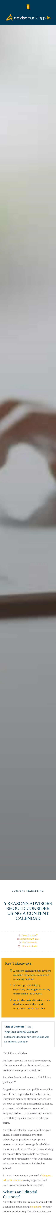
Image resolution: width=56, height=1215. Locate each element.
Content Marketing (28, 891)
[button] (28, 6)
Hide (29, 1027)
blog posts (35, 1206)
